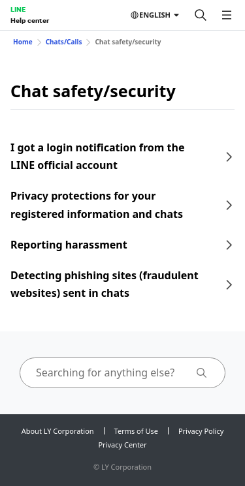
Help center (29, 20)
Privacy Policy (200, 431)
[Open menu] (227, 15)
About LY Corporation (58, 431)
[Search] (201, 15)
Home (23, 41)
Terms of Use (136, 431)
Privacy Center (122, 444)
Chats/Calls (64, 41)
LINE (17, 9)
